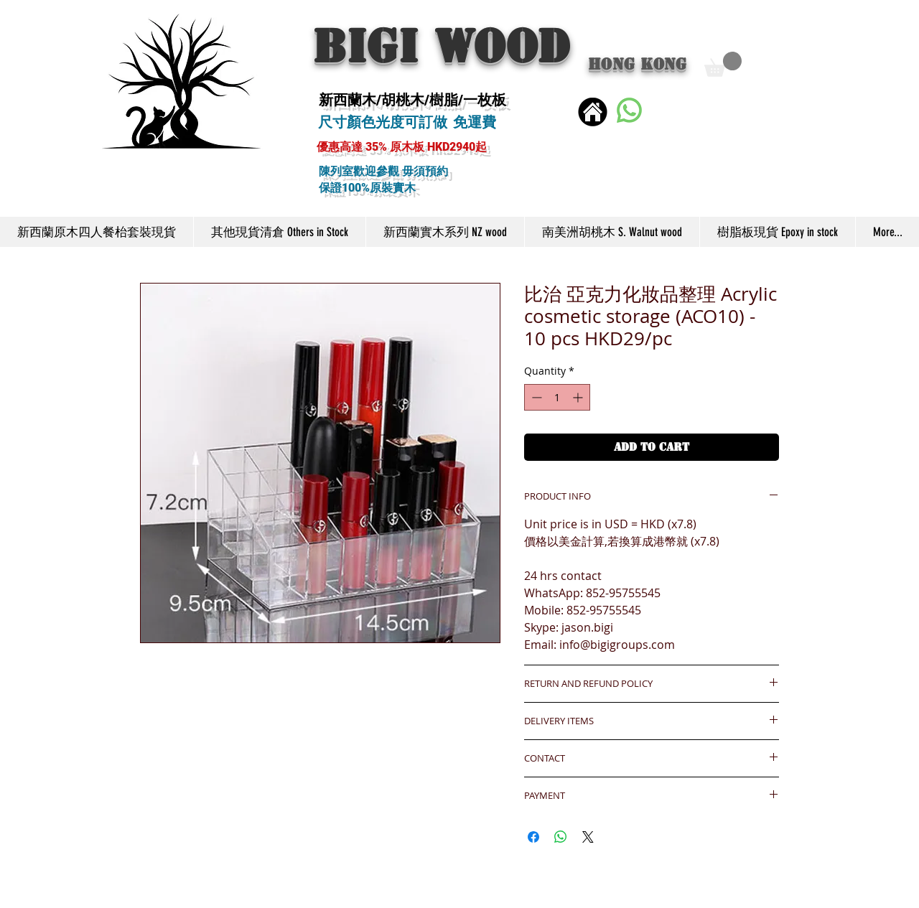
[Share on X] (588, 837)
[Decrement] (535, 397)
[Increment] (579, 397)
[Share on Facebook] (533, 837)
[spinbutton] (557, 397)
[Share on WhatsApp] (560, 837)
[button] (723, 64)
